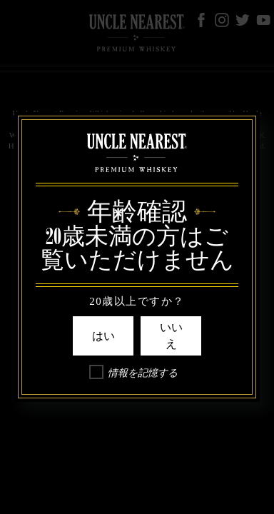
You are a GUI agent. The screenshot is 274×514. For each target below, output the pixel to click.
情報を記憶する (143, 373)
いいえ (171, 336)
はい (103, 336)
